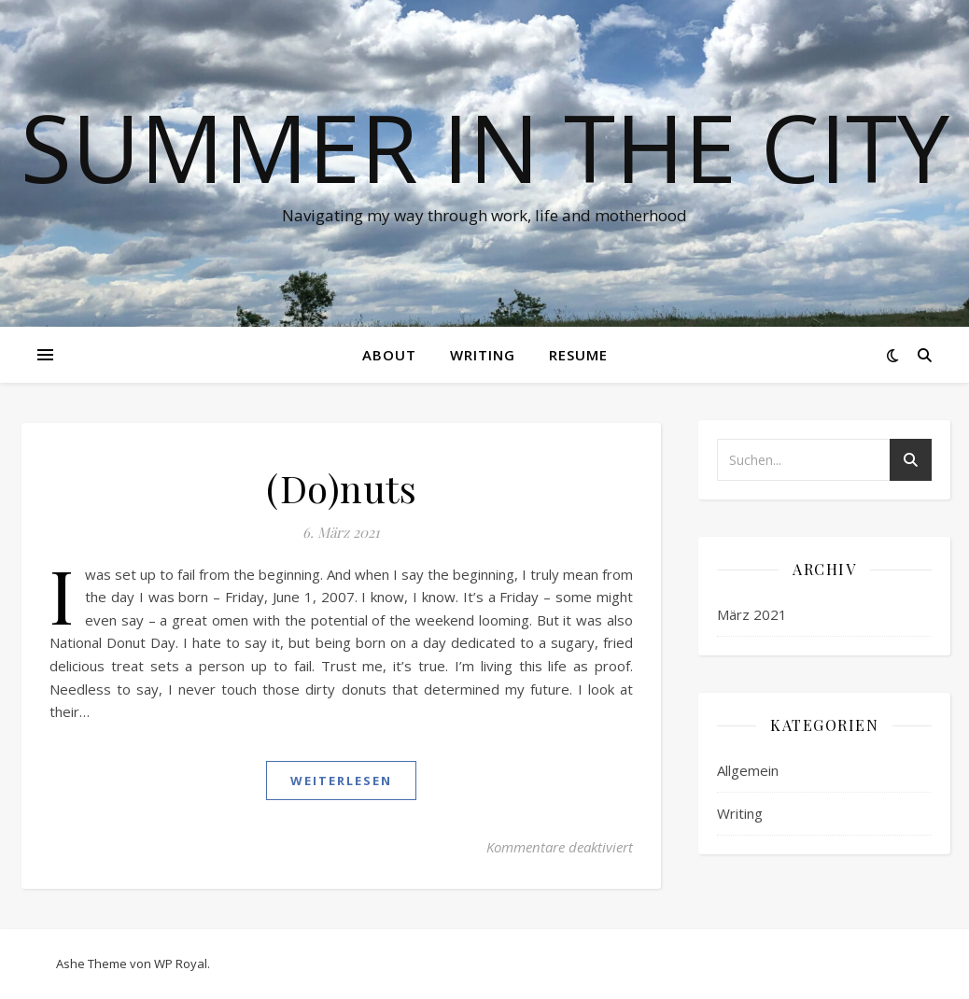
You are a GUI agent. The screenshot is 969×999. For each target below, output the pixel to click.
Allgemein (748, 770)
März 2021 (752, 614)
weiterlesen (341, 780)
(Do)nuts (341, 488)
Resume (578, 354)
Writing (482, 354)
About (389, 354)
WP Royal (180, 963)
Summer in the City (485, 146)
